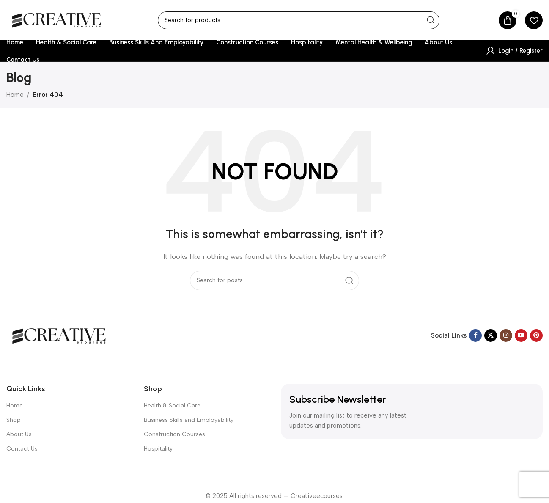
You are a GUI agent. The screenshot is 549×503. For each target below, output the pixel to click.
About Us (19, 434)
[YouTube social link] (521, 335)
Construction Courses (174, 434)
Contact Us (22, 448)
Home (15, 95)
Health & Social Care (172, 405)
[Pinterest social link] (536, 335)
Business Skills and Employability (188, 419)
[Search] (298, 20)
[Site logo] (56, 19)
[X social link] (490, 335)
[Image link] (59, 335)
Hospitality (158, 448)
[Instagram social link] (506, 335)
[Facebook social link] (475, 335)
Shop (13, 419)
